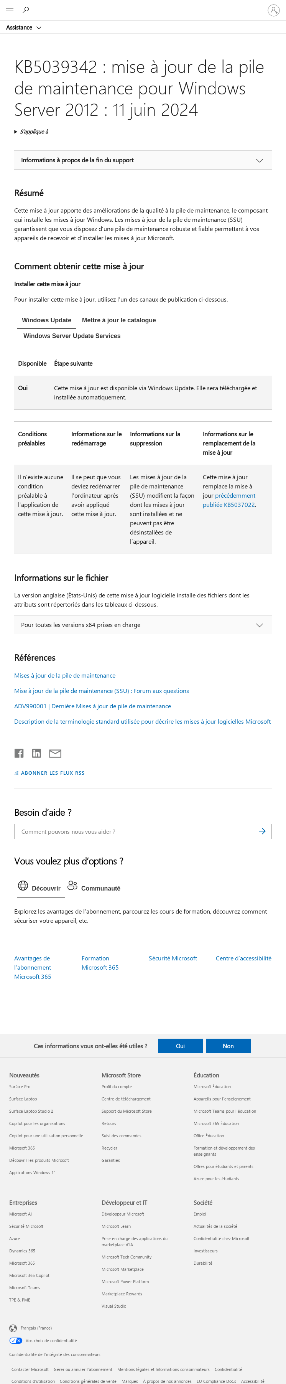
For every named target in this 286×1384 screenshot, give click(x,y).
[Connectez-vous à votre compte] (274, 10)
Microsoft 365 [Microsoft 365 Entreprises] (22, 1263)
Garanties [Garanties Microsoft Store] (111, 1160)
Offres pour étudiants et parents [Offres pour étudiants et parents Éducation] (223, 1166)
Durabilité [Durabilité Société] (203, 1263)
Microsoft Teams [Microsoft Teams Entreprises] (24, 1287)
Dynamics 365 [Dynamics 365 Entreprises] (22, 1251)
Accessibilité (253, 1381)
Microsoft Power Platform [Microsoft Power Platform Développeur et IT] (125, 1281)
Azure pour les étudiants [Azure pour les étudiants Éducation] (216, 1178)
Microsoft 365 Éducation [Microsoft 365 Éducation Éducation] (216, 1123)
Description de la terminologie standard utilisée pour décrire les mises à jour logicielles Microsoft (142, 721)
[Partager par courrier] (51, 751)
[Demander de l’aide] (26, 10)
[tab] (46, 321)
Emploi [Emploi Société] (200, 1214)
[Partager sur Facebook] (19, 751)
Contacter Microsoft (30, 1369)
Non (228, 1046)
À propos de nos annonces (167, 1381)
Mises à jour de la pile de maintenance (64, 675)
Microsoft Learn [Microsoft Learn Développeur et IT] (116, 1226)
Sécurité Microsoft (173, 958)
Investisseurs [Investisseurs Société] (206, 1251)
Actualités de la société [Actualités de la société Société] (215, 1226)
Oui (180, 1046)
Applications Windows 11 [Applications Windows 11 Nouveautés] (32, 1172)
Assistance (20, 27)
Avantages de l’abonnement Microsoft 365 (32, 967)
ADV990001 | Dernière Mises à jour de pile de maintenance (92, 706)
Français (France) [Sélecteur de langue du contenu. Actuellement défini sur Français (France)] (36, 1328)
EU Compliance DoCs (216, 1381)
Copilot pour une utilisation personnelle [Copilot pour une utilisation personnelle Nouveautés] (46, 1135)
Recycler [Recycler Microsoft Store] (109, 1148)
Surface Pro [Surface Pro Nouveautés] (19, 1086)
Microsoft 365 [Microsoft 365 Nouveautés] (22, 1148)
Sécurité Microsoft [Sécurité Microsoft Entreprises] (26, 1226)
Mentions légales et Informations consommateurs (163, 1369)
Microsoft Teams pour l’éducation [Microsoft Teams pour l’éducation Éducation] (225, 1111)
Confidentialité (228, 1369)
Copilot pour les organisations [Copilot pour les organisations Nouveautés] (37, 1123)
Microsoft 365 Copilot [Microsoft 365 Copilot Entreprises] (29, 1275)
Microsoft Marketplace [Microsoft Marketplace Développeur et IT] (123, 1269)
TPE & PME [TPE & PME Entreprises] (19, 1300)
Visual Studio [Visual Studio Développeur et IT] (114, 1306)
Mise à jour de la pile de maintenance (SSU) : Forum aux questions (101, 690)
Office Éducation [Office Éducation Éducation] (209, 1135)
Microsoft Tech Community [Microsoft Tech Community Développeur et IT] (126, 1257)
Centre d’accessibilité (243, 958)
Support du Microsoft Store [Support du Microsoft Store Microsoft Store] (127, 1111)
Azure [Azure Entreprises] (14, 1238)
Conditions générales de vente (88, 1381)
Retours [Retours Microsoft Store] (109, 1123)
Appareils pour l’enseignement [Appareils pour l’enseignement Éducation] (222, 1099)
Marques (130, 1381)
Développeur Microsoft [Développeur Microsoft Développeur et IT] (123, 1214)
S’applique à (34, 131)
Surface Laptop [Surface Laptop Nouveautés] (23, 1099)
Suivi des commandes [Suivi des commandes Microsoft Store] (121, 1135)
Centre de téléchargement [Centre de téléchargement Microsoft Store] (126, 1099)
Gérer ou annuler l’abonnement (83, 1369)
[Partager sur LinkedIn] (33, 751)
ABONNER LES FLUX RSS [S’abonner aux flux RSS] (53, 772)
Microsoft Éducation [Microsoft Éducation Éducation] (212, 1086)
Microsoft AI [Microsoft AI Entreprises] (20, 1214)
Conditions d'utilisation (33, 1381)
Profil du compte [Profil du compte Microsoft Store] (117, 1086)
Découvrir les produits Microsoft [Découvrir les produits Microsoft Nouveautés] (39, 1160)
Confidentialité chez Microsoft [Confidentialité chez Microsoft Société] (222, 1238)
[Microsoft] (142, 5)
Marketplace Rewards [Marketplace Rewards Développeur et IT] (122, 1294)
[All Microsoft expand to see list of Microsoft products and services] (9, 10)
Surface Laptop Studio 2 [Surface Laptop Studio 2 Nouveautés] (31, 1111)
